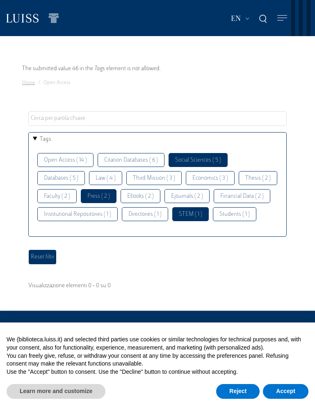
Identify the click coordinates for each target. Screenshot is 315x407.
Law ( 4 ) (106, 178)
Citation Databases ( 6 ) (131, 160)
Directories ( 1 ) (145, 214)
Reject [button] (238, 391)
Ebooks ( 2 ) (140, 196)
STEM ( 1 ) (190, 214)
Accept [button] (285, 391)
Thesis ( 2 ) (258, 178)
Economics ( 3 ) (210, 178)
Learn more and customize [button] (56, 391)
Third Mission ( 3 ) (154, 178)
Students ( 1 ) (234, 214)
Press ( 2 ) (98, 196)
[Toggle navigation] (282, 18)
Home (28, 82)
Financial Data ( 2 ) (242, 196)
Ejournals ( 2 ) (187, 196)
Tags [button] (45, 139)
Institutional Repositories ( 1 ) (77, 214)
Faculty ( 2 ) (57, 196)
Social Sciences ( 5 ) (198, 160)
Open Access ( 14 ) (65, 160)
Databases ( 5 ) (61, 178)
